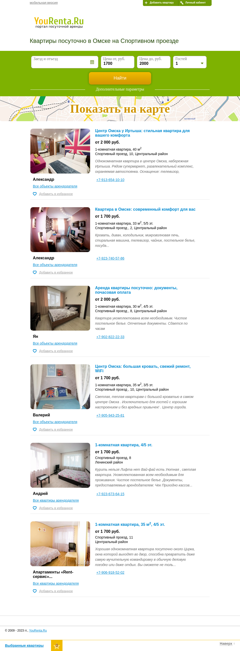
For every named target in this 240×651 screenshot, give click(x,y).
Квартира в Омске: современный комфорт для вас (145, 209)
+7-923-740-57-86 (110, 258)
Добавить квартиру (162, 2)
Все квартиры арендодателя (56, 500)
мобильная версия (44, 2)
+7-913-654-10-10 (110, 180)
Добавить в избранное (56, 194)
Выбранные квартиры (24, 646)
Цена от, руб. (114, 59)
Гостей (181, 59)
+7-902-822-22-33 (110, 337)
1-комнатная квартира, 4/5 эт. (123, 445)
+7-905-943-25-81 (110, 415)
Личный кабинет (195, 2)
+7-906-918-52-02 (110, 572)
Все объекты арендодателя (55, 186)
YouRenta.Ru (38, 630)
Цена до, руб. (150, 59)
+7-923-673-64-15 (110, 494)
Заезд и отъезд (46, 59)
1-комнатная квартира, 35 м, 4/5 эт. (130, 524)
